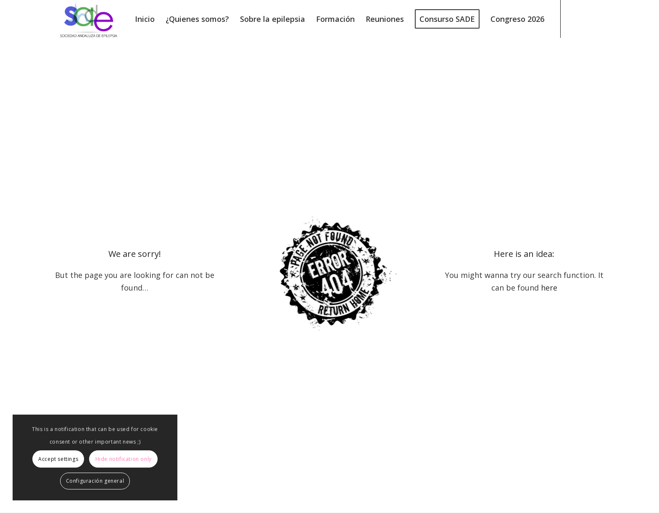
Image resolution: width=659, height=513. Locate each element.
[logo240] (88, 19)
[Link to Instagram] (599, 18)
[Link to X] (573, 18)
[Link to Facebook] (586, 18)
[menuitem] (144, 19)
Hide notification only (123, 459)
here (549, 288)
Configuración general (95, 480)
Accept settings (58, 459)
